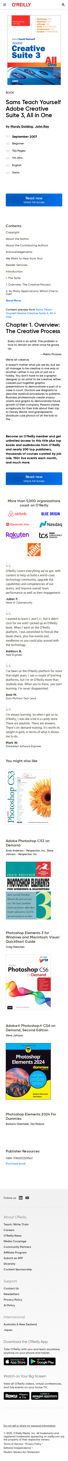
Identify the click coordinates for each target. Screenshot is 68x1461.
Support (10, 1281)
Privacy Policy (13, 1300)
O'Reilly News (12, 1236)
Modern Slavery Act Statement (22, 1452)
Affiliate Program (15, 1252)
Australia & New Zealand (20, 1324)
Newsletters (11, 1294)
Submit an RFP (13, 1258)
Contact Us (11, 1288)
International (14, 1317)
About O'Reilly (15, 1217)
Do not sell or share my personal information (29, 1425)
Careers (9, 1230)
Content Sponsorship (18, 1269)
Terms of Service (13, 1444)
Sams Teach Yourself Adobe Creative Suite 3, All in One (31, 313)
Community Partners (17, 1247)
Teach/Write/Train (16, 1224)
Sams (15, 172)
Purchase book (16, 1163)
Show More (13, 300)
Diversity (9, 1264)
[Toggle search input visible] (63, 4)
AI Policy (9, 1305)
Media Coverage (15, 1241)
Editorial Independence (17, 1448)
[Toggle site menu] (4, 4)
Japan (8, 1330)
